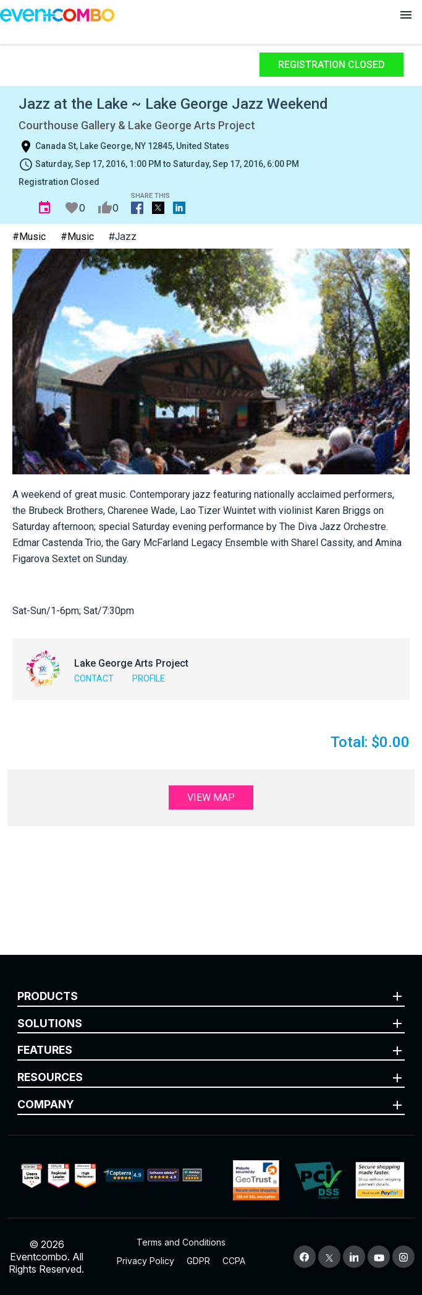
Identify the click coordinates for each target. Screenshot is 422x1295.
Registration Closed (331, 65)
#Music (29, 236)
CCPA (233, 1260)
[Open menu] (406, 14)
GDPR (198, 1260)
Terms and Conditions (181, 1242)
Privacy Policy (145, 1260)
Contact (94, 678)
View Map (211, 797)
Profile (148, 678)
